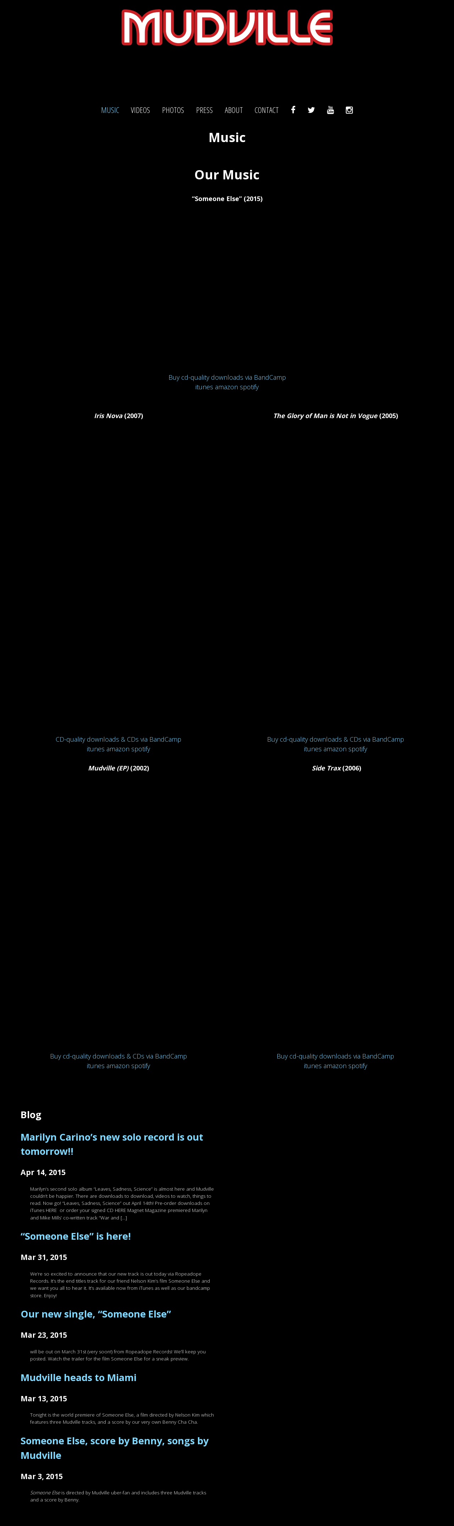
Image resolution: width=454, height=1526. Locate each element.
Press (204, 110)
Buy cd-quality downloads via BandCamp (227, 377)
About (234, 110)
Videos (140, 110)
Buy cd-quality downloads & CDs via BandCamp (118, 1056)
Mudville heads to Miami (79, 1377)
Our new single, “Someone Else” (96, 1313)
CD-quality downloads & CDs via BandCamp (118, 739)
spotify (249, 387)
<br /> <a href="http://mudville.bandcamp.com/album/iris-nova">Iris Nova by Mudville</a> (118, 581)
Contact (267, 110)
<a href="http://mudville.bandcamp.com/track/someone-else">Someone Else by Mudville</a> (227, 291)
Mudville (227, 73)
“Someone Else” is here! (76, 1236)
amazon (226, 387)
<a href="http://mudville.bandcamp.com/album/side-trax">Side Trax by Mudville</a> (335, 916)
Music (110, 110)
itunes (204, 387)
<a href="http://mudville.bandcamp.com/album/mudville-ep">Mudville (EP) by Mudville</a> (118, 916)
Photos (173, 110)
